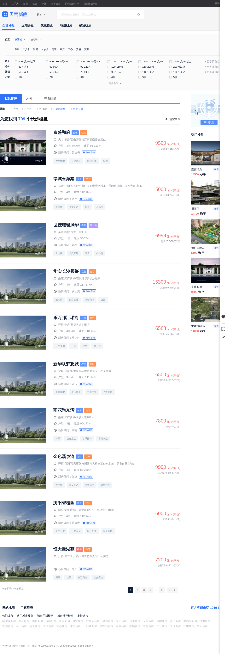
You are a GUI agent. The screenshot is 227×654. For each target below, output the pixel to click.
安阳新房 (7, 626)
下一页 (172, 590)
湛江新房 (21, 626)
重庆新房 (24, 621)
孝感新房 (134, 626)
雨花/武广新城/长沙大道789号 (74, 417)
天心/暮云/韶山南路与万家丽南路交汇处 (80, 139)
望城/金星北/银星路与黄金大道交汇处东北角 (82, 371)
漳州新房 (37, 621)
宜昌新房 (61, 626)
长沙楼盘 (19, 588)
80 (162, 590)
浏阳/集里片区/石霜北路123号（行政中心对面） (85, 509)
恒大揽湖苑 (63, 549)
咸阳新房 (202, 626)
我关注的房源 (223, 316)
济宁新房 (175, 621)
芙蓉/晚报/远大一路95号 (70, 232)
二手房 (15, 3)
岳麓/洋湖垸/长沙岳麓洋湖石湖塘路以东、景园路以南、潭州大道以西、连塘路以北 (99, 185)
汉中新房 (188, 626)
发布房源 (55, 3)
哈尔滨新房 (9, 621)
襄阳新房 (107, 621)
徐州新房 (121, 621)
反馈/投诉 (223, 337)
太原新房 (48, 626)
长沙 (39, 14)
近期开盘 (27, 25)
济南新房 (64, 621)
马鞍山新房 (106, 626)
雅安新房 (78, 621)
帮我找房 (85, 25)
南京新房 (34, 626)
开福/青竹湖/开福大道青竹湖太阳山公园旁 (81, 556)
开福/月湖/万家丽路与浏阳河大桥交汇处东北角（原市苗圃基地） (95, 463)
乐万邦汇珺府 (66, 318)
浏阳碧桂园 (63, 503)
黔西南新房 (190, 621)
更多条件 (113, 83)
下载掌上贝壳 (223, 328)
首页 (4, 3)
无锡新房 (148, 621)
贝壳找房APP (72, 3)
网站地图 (8, 607)
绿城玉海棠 (63, 179)
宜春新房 (121, 626)
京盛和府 (61, 132)
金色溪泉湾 (63, 456)
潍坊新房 (75, 626)
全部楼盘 (8, 25)
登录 (217, 3)
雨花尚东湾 (63, 410)
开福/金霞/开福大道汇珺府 (72, 324)
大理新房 (175, 626)
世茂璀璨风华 (66, 225)
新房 (25, 3)
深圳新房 (205, 621)
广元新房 (161, 626)
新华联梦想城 (66, 364)
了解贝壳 (26, 607)
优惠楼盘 (47, 25)
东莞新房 (148, 626)
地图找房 (66, 25)
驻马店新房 (93, 621)
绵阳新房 (51, 621)
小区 (44, 3)
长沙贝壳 (7, 588)
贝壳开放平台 (90, 3)
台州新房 (134, 621)
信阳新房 (161, 621)
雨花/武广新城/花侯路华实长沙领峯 (77, 278)
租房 (34, 3)
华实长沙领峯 (66, 271)
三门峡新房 (90, 626)
